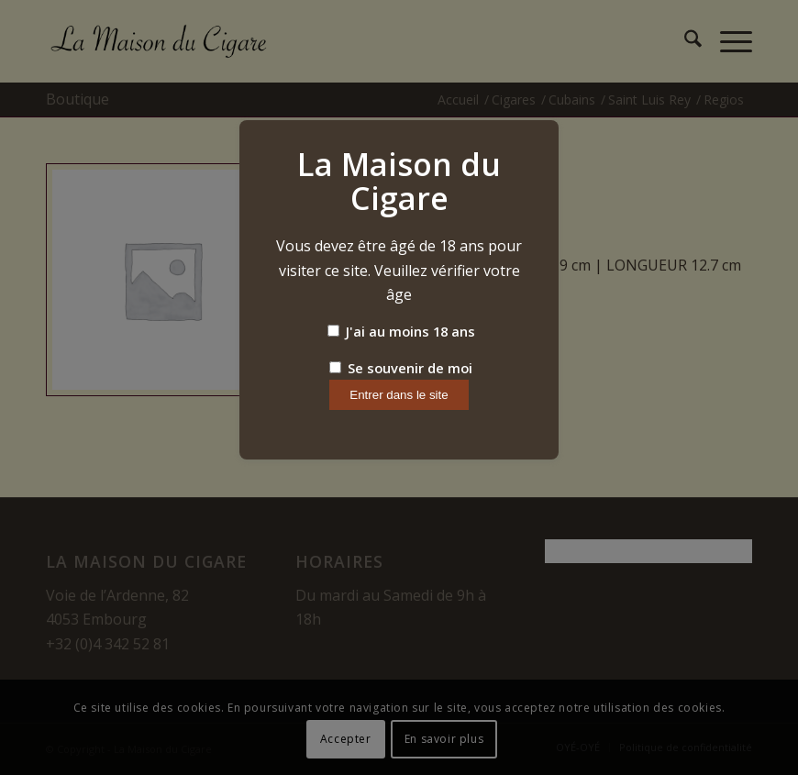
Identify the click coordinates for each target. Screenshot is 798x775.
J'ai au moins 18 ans (401, 331)
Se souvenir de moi (400, 368)
